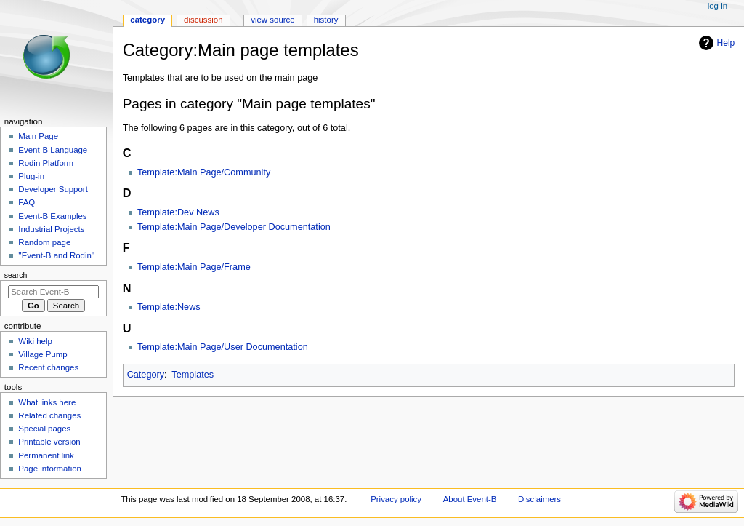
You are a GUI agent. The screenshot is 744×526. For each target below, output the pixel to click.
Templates (192, 375)
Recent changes (48, 367)
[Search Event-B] (53, 291)
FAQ (26, 202)
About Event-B (470, 499)
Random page (44, 242)
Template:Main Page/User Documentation (222, 347)
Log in (717, 5)
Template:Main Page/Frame (194, 267)
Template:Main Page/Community (203, 172)
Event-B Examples (52, 216)
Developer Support (53, 189)
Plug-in (31, 176)
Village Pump (42, 354)
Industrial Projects (51, 229)
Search (16, 275)
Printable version (49, 441)
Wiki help (35, 341)
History (326, 19)
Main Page (38, 136)
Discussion (203, 19)
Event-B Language (52, 150)
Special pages (44, 428)
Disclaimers (539, 499)
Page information (49, 468)
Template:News (169, 307)
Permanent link (45, 455)
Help (726, 43)
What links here (47, 402)
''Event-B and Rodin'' (56, 255)
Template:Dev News (178, 212)
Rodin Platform (45, 163)
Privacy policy (396, 499)
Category (145, 375)
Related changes (49, 415)
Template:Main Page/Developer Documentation (234, 227)
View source (272, 19)
